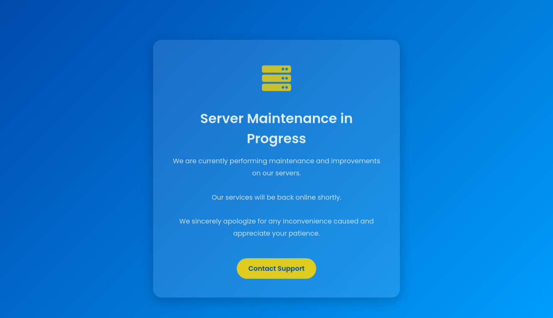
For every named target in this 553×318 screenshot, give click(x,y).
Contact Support (276, 269)
